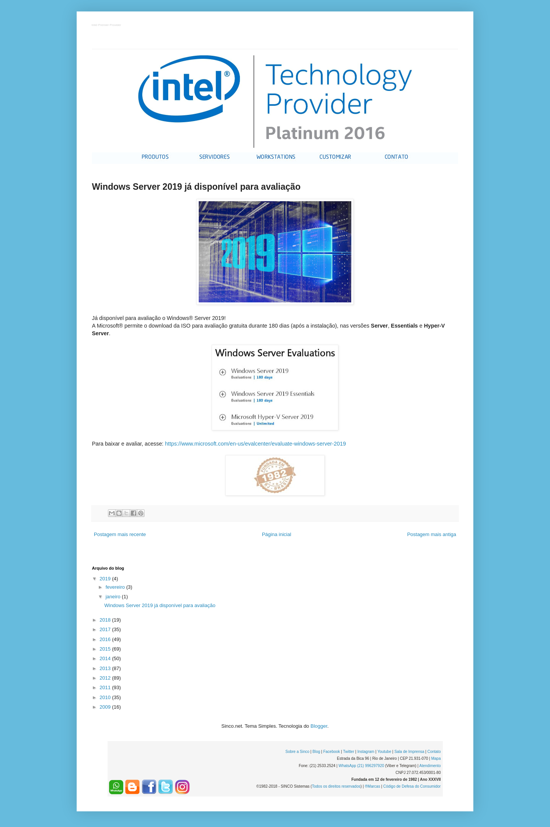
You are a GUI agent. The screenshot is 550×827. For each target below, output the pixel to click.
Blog (316, 751)
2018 (106, 620)
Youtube (384, 751)
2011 (106, 687)
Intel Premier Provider (106, 25)
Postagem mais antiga (431, 534)
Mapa (436, 758)
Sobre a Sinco (297, 751)
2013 (106, 668)
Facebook (331, 751)
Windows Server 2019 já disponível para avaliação (159, 605)
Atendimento (430, 766)
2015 (106, 649)
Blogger (318, 726)
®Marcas (372, 786)
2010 (106, 697)
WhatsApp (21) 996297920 (361, 766)
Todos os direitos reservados (336, 786)
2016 (106, 639)
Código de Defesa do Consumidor (412, 786)
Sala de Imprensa (409, 751)
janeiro (114, 596)
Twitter (348, 751)
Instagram (365, 751)
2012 (106, 678)
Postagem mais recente (120, 534)
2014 (106, 658)
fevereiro (116, 587)
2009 (106, 707)
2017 (106, 629)
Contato (434, 751)
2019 (106, 578)
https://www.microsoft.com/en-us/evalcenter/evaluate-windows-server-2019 (255, 444)
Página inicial (276, 534)
